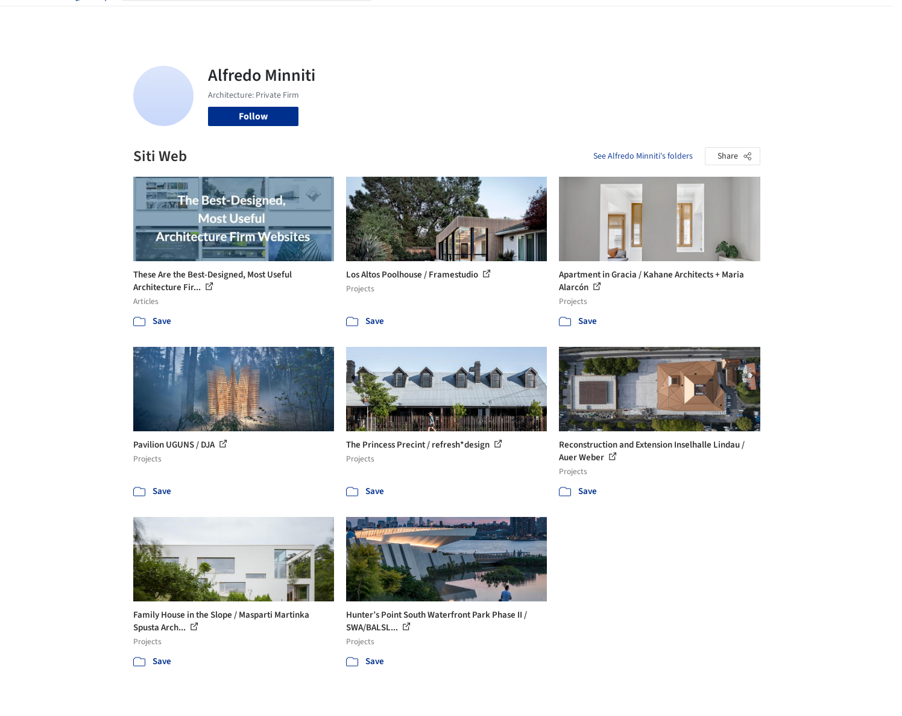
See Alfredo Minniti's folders (643, 156)
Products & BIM (498, 17)
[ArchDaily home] (90, 17)
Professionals (567, 17)
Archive (652, 17)
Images (442, 17)
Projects (401, 17)
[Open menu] (813, 17)
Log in (713, 17)
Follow (253, 116)
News (616, 17)
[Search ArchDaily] (256, 17)
